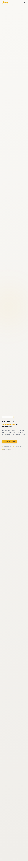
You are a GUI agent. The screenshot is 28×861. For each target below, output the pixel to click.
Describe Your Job (9, 442)
